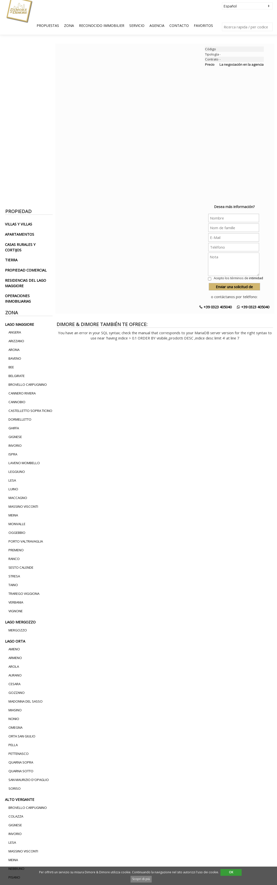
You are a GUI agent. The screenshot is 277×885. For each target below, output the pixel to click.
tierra (11, 259)
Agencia (156, 25)
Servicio (136, 25)
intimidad (256, 278)
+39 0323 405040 (216, 306)
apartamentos (19, 234)
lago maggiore (19, 324)
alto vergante (19, 799)
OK (231, 872)
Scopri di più (141, 879)
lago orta (15, 641)
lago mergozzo (20, 621)
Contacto (179, 25)
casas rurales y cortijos (20, 247)
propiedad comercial (26, 270)
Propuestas (48, 25)
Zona (69, 25)
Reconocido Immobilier (101, 25)
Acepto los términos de (238, 278)
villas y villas (18, 223)
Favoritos (203, 25)
